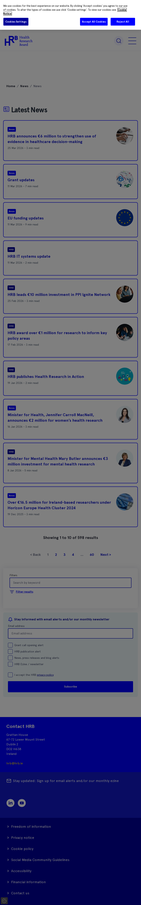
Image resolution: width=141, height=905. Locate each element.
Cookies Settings (15, 21)
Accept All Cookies (94, 21)
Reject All (123, 21)
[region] (70, 15)
